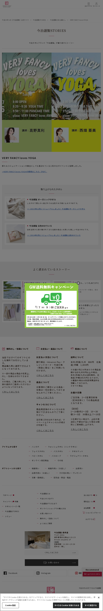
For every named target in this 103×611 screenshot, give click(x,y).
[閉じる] (99, 598)
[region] (51, 602)
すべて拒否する (91, 605)
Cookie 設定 (10, 605)
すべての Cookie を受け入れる (66, 605)
